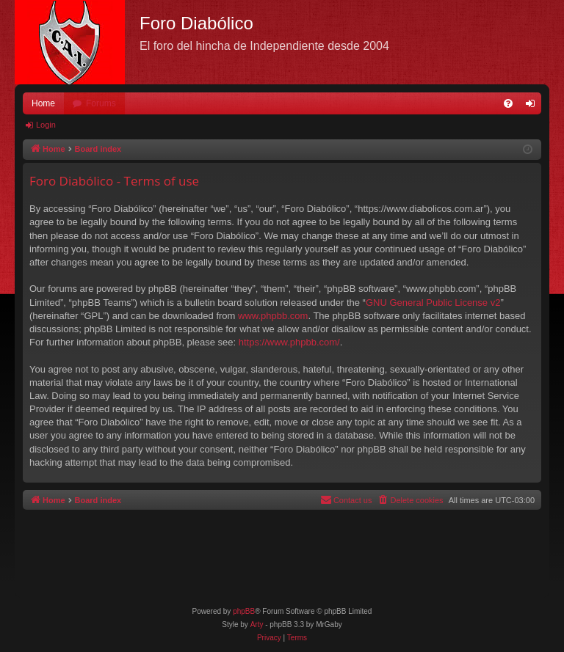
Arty (257, 624)
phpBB (244, 611)
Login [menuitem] (533, 106)
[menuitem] (508, 103)
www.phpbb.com (273, 315)
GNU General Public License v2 (433, 302)
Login (46, 124)
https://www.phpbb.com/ (289, 342)
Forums (101, 103)
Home (43, 103)
